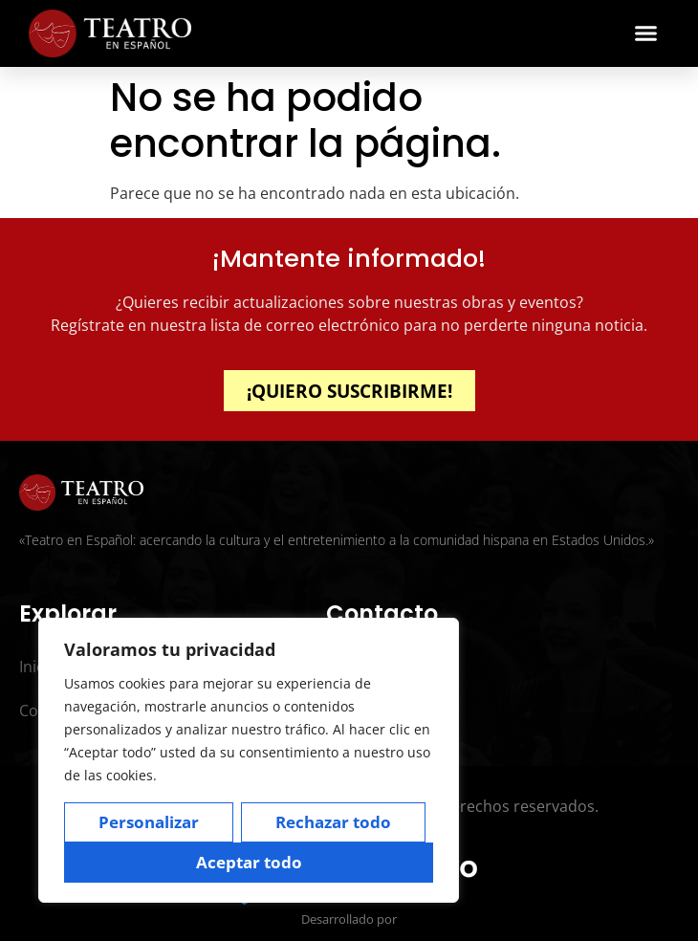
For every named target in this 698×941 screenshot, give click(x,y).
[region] (248, 760)
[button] (646, 33)
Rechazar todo (333, 822)
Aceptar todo (249, 862)
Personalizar (148, 822)
